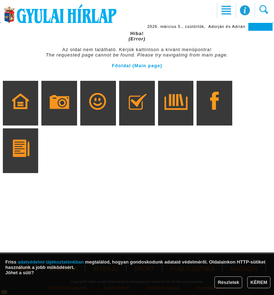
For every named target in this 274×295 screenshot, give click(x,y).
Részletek (228, 282)
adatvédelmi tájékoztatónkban (51, 262)
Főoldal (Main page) (137, 65)
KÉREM (258, 282)
